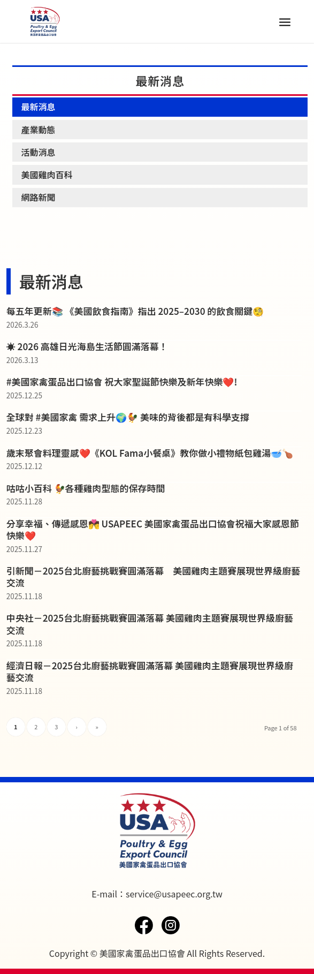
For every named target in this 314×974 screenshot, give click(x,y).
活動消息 (38, 152)
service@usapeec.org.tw (174, 893)
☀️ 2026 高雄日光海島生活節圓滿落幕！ (87, 346)
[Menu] (284, 21)
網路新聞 (38, 197)
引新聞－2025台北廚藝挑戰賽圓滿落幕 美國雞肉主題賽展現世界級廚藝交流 (153, 576)
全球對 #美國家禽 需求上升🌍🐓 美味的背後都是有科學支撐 (127, 417)
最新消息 (38, 106)
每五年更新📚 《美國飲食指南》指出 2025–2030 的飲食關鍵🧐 (135, 311)
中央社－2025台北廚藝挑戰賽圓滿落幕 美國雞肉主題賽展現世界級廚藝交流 (149, 623)
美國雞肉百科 (46, 174)
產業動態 (38, 129)
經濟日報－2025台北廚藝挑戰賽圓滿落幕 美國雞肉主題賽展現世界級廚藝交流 (149, 671)
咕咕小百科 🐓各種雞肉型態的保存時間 (85, 488)
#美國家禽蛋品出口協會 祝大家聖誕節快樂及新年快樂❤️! (122, 381)
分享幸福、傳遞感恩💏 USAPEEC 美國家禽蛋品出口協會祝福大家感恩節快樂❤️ (152, 529)
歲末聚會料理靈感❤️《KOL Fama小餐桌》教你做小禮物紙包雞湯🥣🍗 (149, 452)
